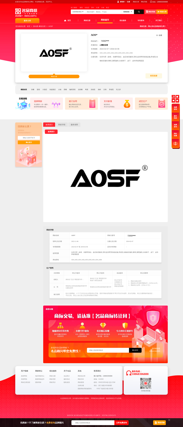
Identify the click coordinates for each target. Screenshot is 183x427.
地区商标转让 (39, 376)
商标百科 (81, 379)
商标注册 (87, 20)
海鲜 (99, 89)
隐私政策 (67, 382)
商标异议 (52, 382)
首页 (69, 20)
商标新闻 (81, 382)
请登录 (122, 2)
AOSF (50, 26)
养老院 (111, 89)
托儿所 (118, 89)
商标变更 (52, 379)
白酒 (97, 7)
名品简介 (67, 376)
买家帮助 (24, 379)
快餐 (32, 89)
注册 (128, 2)
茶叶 (92, 7)
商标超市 (105, 20)
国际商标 (38, 382)
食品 (107, 7)
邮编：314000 (98, 379)
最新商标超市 (39, 379)
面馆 (38, 89)
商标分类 (136, 2)
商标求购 (150, 12)
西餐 (65, 89)
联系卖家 (153, 76)
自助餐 (80, 89)
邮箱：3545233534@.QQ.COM (104, 382)
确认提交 (29, 142)
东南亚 (93, 89)
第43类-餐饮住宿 (39, 26)
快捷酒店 (53, 89)
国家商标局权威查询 (85, 389)
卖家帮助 (24, 376)
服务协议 (67, 379)
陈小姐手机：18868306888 (103, 376)
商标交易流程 (25, 382)
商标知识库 (81, 376)
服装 (81, 7)
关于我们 (158, 20)
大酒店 (44, 89)
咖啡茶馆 (72, 89)
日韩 (104, 89)
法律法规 (81, 385)
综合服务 (123, 20)
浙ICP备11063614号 (109, 415)
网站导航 (144, 2)
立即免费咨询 (121, 423)
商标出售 (162, 12)
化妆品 (87, 7)
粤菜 (86, 89)
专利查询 (141, 20)
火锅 (102, 7)
